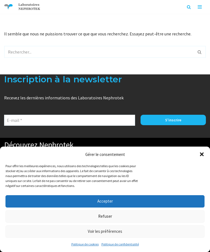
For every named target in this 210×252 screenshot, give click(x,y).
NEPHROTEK (29, 9)
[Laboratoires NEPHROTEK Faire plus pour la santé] (8, 7)
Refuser (105, 216)
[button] (202, 154)
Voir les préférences (105, 231)
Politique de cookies (85, 244)
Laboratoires (28, 4)
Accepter (105, 201)
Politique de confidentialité (120, 244)
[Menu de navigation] (200, 6)
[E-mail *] (69, 120)
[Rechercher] (189, 7)
